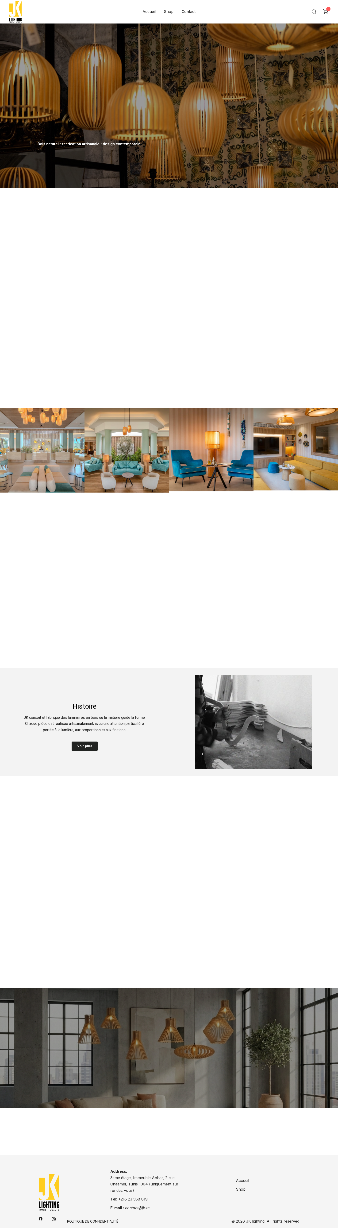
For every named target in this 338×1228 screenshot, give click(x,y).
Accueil (149, 11)
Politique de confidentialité (92, 1221)
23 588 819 (138, 1199)
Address (118, 1171)
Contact (189, 11)
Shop (168, 11)
